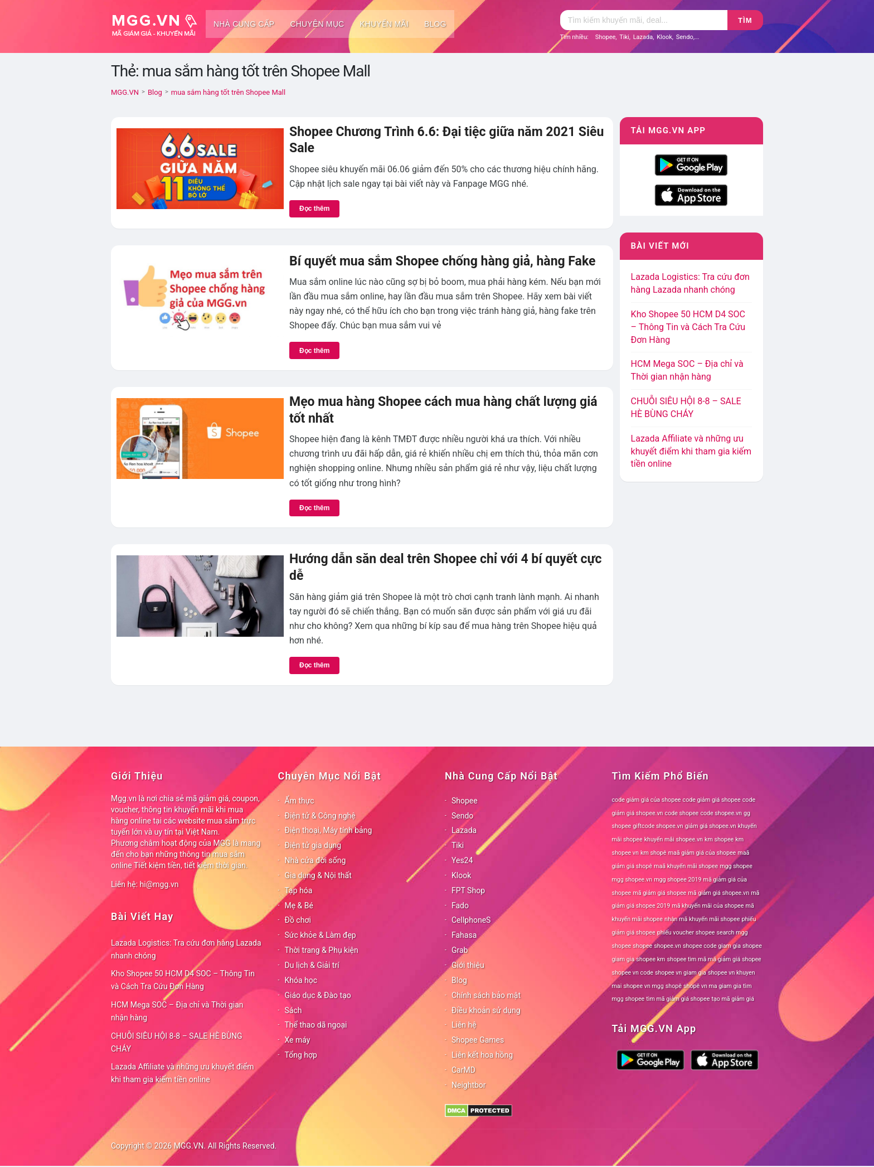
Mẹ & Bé (299, 905)
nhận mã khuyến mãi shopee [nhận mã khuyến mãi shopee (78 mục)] (702, 919)
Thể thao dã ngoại (316, 1024)
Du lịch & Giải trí (312, 965)
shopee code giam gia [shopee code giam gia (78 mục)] (712, 946)
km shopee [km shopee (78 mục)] (719, 839)
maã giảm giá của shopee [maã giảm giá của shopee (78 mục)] (702, 852)
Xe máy (297, 1039)
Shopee (605, 37)
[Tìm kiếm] (643, 20)
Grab (459, 950)
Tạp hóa (299, 890)
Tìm (745, 20)
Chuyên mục (317, 24)
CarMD (463, 1070)
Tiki (624, 37)
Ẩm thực (299, 800)
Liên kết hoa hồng (482, 1054)
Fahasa (464, 935)
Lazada (643, 37)
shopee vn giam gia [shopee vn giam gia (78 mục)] (680, 972)
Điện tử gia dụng (313, 845)
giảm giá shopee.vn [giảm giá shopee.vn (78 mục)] (710, 826)
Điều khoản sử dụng (486, 1010)
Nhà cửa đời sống (315, 860)
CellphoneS (471, 920)
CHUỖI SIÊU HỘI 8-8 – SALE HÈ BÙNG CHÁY (176, 1042)
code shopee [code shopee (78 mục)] (682, 813)
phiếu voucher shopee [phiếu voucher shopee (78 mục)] (686, 932)
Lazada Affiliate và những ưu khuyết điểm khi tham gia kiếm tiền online (691, 451)
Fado (460, 905)
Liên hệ (464, 1024)
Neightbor (468, 1085)
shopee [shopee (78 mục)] (642, 946)
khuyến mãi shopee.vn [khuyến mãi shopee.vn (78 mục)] (673, 839)
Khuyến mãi (384, 24)
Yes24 (462, 860)
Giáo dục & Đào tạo (318, 995)
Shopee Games (477, 1039)
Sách (293, 1010)
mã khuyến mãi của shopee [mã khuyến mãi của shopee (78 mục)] (708, 905)
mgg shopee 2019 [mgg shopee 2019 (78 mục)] (677, 879)
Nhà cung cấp (243, 24)
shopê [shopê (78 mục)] (674, 986)
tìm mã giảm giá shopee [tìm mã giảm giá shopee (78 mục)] (678, 999)
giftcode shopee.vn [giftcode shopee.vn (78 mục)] (658, 826)
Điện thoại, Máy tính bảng (328, 830)
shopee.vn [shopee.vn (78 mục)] (667, 946)
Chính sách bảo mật (486, 995)
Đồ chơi (298, 920)
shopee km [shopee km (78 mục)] (650, 959)
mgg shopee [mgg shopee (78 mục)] (736, 866)
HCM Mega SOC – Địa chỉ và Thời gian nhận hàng (177, 1011)
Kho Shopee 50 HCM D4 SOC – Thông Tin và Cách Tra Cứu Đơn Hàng (688, 327)
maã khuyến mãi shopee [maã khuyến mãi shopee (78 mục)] (686, 866)
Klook (664, 37)
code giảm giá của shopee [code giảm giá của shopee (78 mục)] (646, 799)
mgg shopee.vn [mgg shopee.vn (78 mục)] (632, 879)
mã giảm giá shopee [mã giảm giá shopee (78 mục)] (659, 893)
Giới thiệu (467, 965)
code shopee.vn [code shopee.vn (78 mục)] (721, 813)
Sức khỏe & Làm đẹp (320, 935)
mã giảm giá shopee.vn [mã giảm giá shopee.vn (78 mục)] (718, 893)
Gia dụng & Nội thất (318, 875)
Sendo (684, 37)
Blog (435, 24)
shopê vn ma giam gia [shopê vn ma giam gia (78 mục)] (712, 986)
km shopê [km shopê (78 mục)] (653, 852)
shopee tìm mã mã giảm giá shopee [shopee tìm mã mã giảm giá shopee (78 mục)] (714, 959)
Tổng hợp (301, 1054)
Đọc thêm (314, 208)
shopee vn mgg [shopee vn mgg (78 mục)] (643, 986)
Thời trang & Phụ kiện (321, 950)
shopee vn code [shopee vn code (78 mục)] (632, 972)
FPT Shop (468, 890)
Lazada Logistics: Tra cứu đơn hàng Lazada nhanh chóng (186, 949)
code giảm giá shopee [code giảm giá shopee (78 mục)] (712, 799)
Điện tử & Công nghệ (320, 815)
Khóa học (301, 980)
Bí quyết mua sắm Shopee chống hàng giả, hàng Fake (442, 261)
